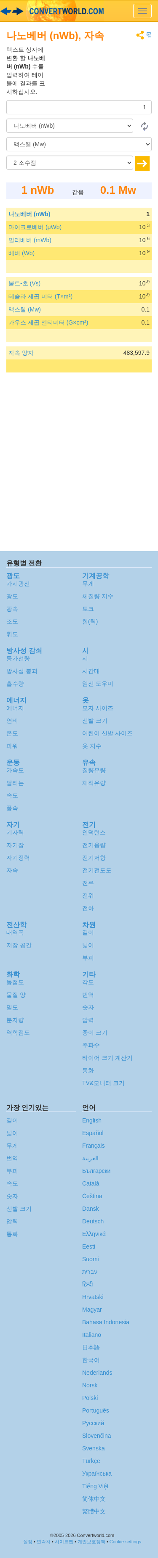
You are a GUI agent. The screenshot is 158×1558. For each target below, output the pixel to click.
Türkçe (91, 1461)
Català (90, 1183)
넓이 (88, 945)
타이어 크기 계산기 (107, 1057)
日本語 (91, 1347)
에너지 (15, 708)
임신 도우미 (97, 683)
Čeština (92, 1196)
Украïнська (97, 1473)
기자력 (15, 832)
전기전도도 (97, 870)
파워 (12, 745)
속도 (12, 795)
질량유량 (94, 770)
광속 (12, 608)
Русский (93, 1423)
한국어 (91, 1360)
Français (93, 1145)
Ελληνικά (94, 1234)
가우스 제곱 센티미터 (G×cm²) (48, 322)
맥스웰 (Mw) (24, 309)
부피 (88, 957)
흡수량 (15, 683)
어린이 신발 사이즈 (107, 733)
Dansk (90, 1208)
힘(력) (90, 621)
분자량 (15, 1020)
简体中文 (94, 1498)
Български (96, 1170)
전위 (88, 895)
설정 (27, 1541)
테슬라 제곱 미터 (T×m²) (40, 296)
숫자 (88, 1007)
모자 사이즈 (97, 708)
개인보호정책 (91, 1541)
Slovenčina (96, 1435)
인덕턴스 (94, 832)
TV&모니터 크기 (103, 1083)
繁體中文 (94, 1511)
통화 (88, 1070)
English (92, 1120)
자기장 (15, 845)
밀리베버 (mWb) (29, 240)
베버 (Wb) (21, 253)
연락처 (44, 1541)
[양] (79, 107)
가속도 (15, 770)
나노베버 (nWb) (29, 214)
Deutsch (93, 1221)
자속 (12, 870)
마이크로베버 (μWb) (35, 227)
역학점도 (18, 1032)
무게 (88, 583)
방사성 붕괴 (21, 671)
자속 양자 (21, 352)
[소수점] (69, 163)
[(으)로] (79, 144)
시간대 (91, 671)
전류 (88, 882)
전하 (88, 908)
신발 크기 (94, 720)
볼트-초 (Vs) (24, 283)
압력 (88, 1020)
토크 (88, 608)
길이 (88, 932)
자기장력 (18, 857)
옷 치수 (92, 745)
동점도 (15, 982)
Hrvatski (93, 1297)
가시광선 (18, 583)
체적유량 (94, 782)
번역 (88, 994)
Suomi (90, 1259)
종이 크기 (94, 1032)
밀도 (12, 1007)
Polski (90, 1397)
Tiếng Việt (95, 1486)
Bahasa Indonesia (105, 1322)
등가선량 (18, 658)
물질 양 (16, 994)
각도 (88, 982)
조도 (12, 621)
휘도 (12, 634)
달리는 (15, 782)
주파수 (91, 1045)
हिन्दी (87, 1284)
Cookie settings (125, 1541)
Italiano (91, 1334)
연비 (12, 720)
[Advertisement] (99, 66)
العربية (90, 1158)
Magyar (92, 1309)
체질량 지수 (97, 596)
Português (95, 1410)
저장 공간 (19, 945)
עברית (90, 1271)
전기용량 (94, 845)
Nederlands (97, 1372)
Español (93, 1133)
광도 (12, 596)
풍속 (12, 808)
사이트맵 (64, 1541)
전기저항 (94, 857)
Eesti (88, 1246)
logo (79, 10)
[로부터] (69, 126)
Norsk (90, 1385)
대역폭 (15, 932)
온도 (12, 733)
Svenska (93, 1448)
